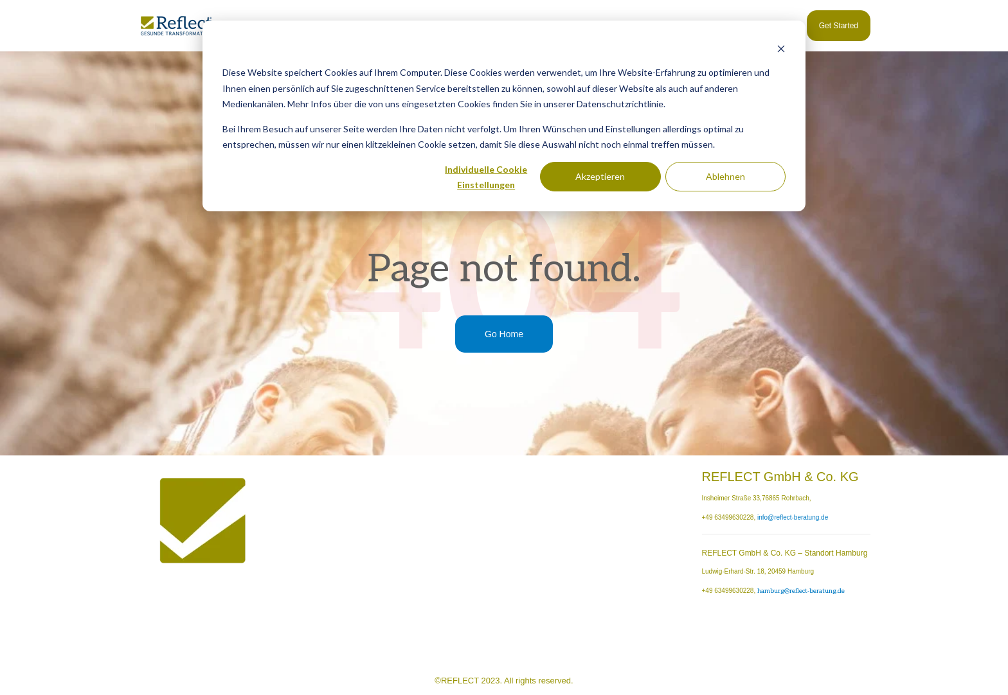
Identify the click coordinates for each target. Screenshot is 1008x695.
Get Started (838, 25)
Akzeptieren (600, 176)
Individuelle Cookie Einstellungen (486, 177)
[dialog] (504, 116)
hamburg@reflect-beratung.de (801, 591)
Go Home (504, 334)
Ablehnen (725, 176)
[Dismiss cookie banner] (781, 48)
